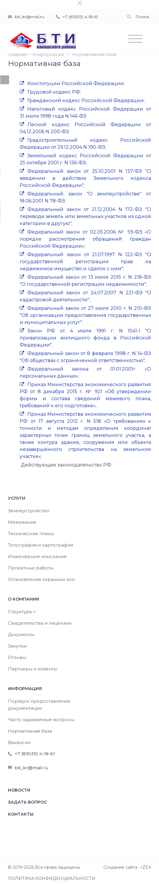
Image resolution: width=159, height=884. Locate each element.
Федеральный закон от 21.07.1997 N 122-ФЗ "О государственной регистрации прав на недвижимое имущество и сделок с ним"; (85, 261)
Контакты (21, 814)
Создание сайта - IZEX (127, 867)
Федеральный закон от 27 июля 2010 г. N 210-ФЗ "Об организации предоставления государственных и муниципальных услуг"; (85, 315)
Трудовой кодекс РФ (53, 92)
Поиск (142, 16)
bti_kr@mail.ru (29, 16)
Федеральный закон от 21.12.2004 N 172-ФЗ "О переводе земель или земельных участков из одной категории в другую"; (85, 216)
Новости (19, 790)
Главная (17, 54)
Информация (48, 54)
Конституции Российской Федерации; (76, 83)
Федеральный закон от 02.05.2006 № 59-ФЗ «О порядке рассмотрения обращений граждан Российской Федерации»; (85, 239)
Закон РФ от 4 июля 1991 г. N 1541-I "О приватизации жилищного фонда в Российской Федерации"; (85, 338)
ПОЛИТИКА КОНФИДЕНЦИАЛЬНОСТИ (51, 878)
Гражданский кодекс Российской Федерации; (86, 100)
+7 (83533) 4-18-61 (80, 16)
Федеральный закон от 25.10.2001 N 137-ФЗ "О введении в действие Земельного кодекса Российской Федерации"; (85, 178)
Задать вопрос (27, 802)
